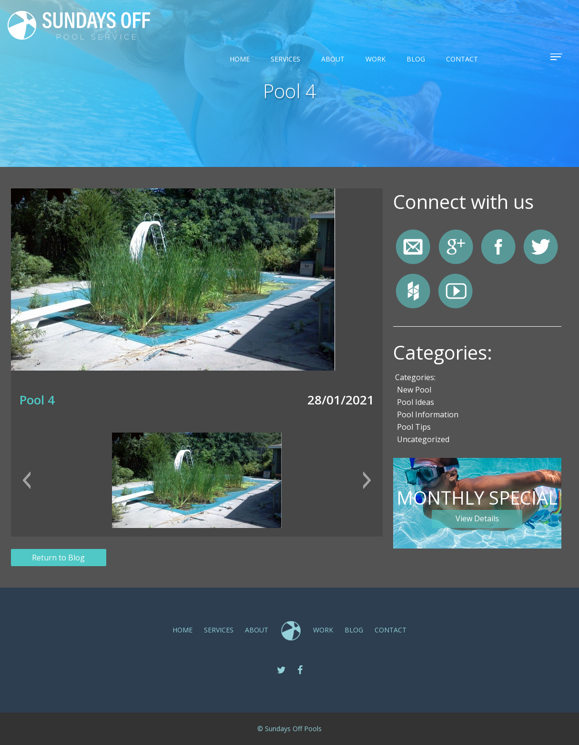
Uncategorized (423, 439)
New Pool (414, 389)
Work (376, 58)
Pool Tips (414, 427)
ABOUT (333, 58)
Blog (415, 58)
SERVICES (285, 58)
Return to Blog (58, 557)
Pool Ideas (415, 402)
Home (240, 58)
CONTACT (462, 58)
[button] (26, 480)
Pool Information (427, 414)
